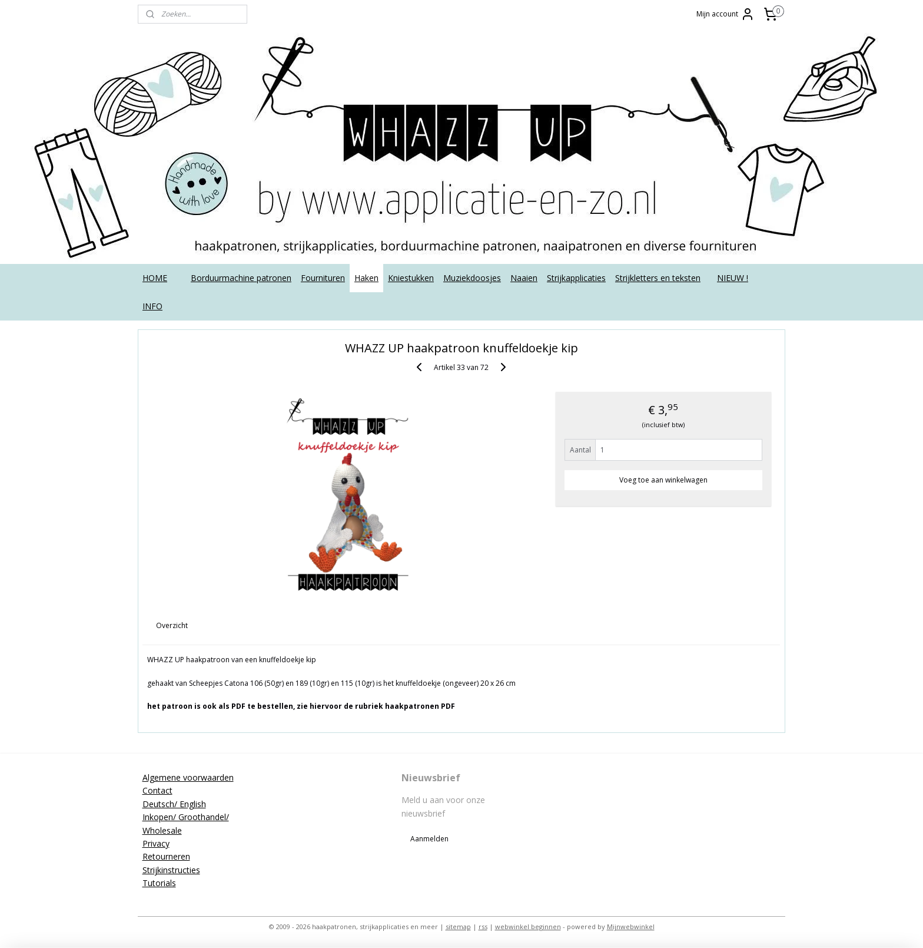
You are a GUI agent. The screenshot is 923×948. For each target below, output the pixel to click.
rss (483, 926)
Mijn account (725, 14)
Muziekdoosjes (472, 277)
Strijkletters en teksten (657, 277)
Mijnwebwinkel (631, 926)
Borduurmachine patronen (241, 277)
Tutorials (159, 882)
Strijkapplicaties (576, 277)
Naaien (523, 277)
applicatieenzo (692, 777)
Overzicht (172, 625)
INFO (152, 306)
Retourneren (166, 856)
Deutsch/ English (174, 804)
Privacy (156, 843)
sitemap (458, 926)
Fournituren (323, 277)
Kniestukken (411, 277)
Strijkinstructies (171, 870)
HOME (154, 277)
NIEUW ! (732, 277)
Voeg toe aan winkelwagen (663, 480)
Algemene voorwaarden (188, 777)
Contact (157, 790)
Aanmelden (429, 839)
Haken (366, 277)
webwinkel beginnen (528, 926)
